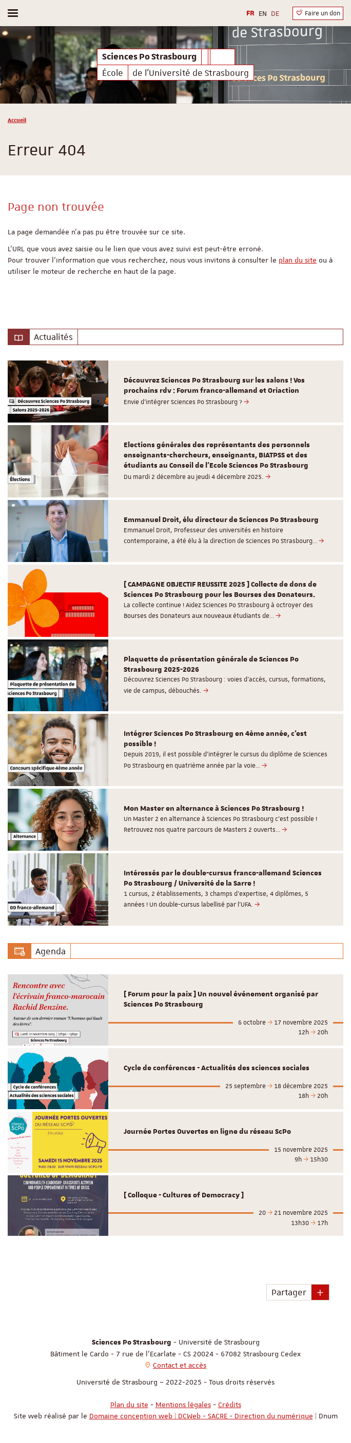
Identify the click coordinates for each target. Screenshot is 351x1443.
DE (275, 13)
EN (263, 13)
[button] (320, 1292)
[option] (175, 391)
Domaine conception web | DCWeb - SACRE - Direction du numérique (201, 1415)
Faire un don (318, 13)
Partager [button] (288, 1292)
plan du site (298, 260)
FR (250, 13)
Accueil (17, 119)
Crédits (229, 1404)
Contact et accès (179, 1365)
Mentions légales (183, 1404)
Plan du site (129, 1404)
